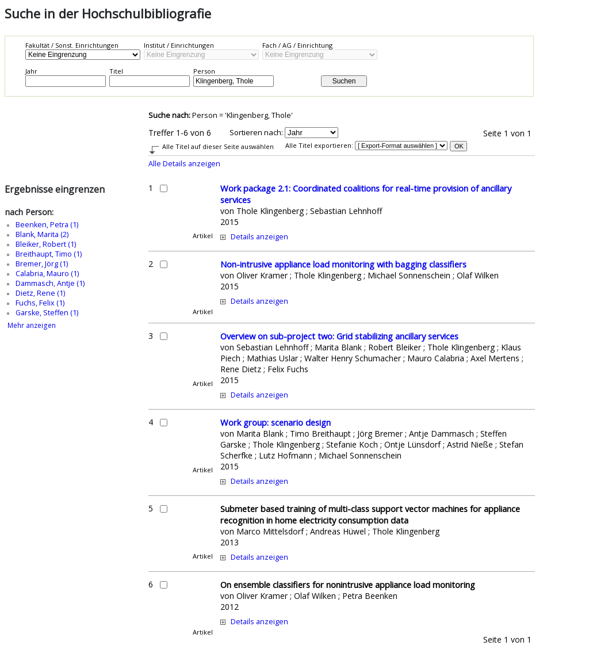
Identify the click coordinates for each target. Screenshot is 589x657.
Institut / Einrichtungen (179, 45)
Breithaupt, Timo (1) (49, 254)
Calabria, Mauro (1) (47, 273)
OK (459, 146)
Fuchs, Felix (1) (40, 303)
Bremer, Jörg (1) (42, 264)
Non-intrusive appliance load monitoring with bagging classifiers (343, 264)
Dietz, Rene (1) (40, 293)
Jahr (31, 71)
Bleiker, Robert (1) (46, 244)
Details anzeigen (259, 237)
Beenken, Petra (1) (47, 225)
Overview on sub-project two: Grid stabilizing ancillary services (339, 336)
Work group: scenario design (275, 422)
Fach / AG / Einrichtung (297, 45)
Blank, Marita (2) (42, 234)
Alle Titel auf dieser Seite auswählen (218, 146)
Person (204, 71)
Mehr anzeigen (31, 325)
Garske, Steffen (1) (47, 313)
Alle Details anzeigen (184, 164)
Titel (116, 71)
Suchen (344, 81)
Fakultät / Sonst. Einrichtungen (71, 45)
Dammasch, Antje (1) (50, 283)
